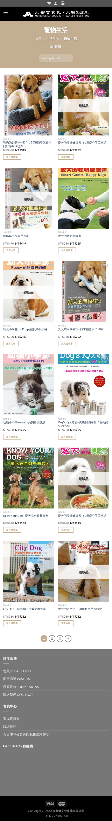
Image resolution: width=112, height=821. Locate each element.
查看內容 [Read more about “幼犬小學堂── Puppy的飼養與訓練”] (10, 343)
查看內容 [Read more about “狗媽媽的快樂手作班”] (10, 250)
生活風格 (52, 39)
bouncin (62, 815)
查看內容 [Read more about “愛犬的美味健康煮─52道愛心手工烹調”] (65, 157)
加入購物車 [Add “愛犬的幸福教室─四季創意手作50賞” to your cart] (67, 343)
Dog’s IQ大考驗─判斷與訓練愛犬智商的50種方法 (83, 424)
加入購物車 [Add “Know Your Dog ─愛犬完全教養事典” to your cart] (12, 529)
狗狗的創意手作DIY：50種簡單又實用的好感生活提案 (27, 144)
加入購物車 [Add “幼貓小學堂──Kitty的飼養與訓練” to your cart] (12, 436)
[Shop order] (56, 58)
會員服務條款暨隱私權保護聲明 (26, 734)
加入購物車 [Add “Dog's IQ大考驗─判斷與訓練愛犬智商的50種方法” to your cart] (67, 436)
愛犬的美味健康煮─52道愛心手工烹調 (82, 142)
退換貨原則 (11, 719)
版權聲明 (9, 727)
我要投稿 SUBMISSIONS (21, 687)
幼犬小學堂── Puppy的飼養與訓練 (25, 329)
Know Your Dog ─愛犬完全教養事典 (25, 515)
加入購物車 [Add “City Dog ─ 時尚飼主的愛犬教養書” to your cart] (12, 623)
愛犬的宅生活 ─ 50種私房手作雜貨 (80, 609)
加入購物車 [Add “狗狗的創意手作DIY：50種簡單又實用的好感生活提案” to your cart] (12, 157)
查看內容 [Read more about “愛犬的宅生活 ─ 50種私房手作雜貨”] (65, 623)
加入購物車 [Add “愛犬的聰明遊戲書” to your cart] (67, 250)
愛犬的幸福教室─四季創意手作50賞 (81, 329)
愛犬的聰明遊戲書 (69, 236)
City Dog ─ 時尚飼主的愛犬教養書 (24, 609)
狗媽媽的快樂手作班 (16, 236)
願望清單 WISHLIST (17, 679)
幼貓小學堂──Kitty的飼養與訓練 (24, 422)
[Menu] (5, 14)
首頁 (38, 39)
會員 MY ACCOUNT (18, 671)
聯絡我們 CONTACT (18, 694)
